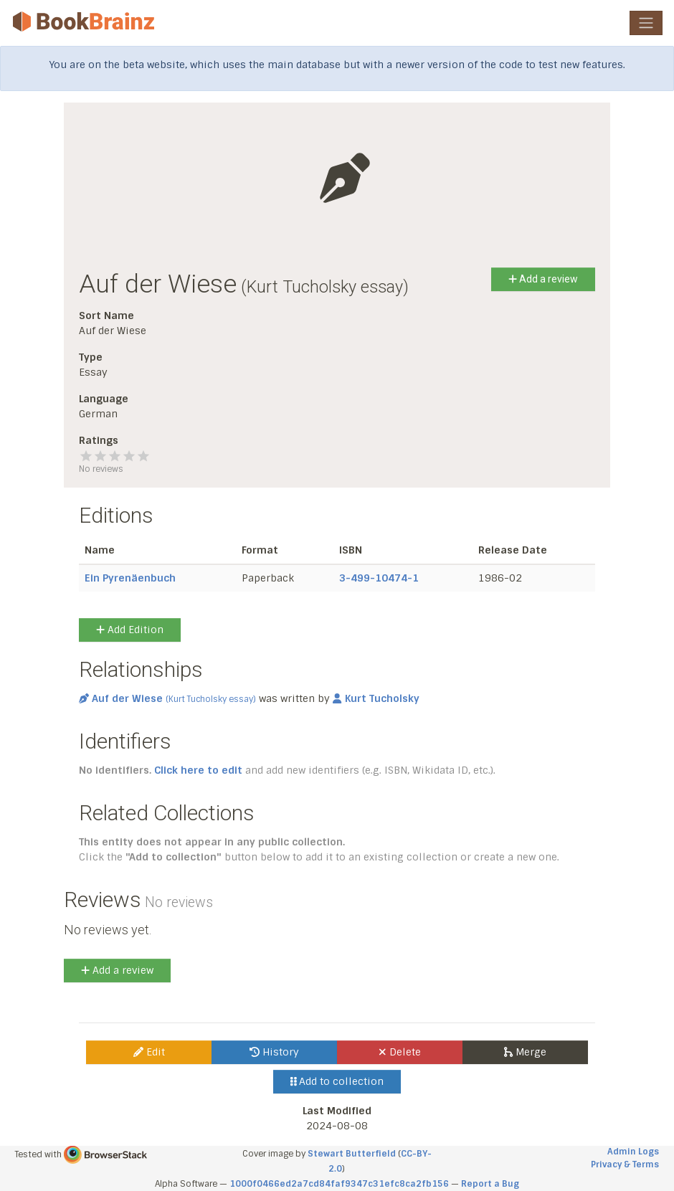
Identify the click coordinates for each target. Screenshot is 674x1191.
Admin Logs (633, 1151)
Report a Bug (490, 1184)
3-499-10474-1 (379, 577)
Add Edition (129, 629)
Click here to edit (198, 770)
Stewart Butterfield (352, 1153)
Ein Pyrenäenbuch (130, 577)
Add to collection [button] (337, 1081)
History (274, 1051)
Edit (149, 1051)
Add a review (543, 279)
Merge (525, 1051)
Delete (400, 1051)
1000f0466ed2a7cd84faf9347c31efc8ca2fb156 (339, 1184)
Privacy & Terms (625, 1164)
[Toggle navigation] (646, 23)
